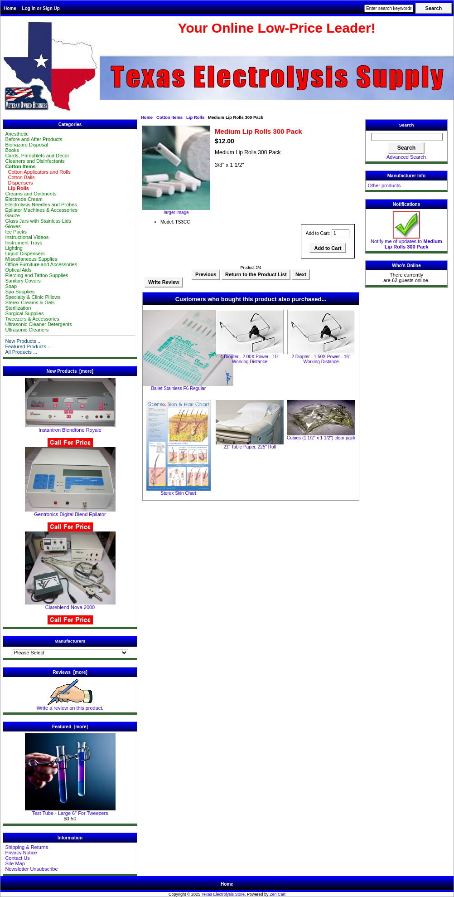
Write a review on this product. (70, 706)
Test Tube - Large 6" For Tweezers (70, 811)
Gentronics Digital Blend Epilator (70, 512)
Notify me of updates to (406, 241)
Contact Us (17, 858)
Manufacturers (69, 641)
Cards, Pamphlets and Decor (37, 155)
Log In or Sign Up (41, 8)
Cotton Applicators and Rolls (37, 172)
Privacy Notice (21, 852)
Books (12, 150)
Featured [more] (70, 726)
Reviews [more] (70, 672)
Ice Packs (16, 231)
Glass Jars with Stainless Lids (38, 221)
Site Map (14, 863)
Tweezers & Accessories (32, 319)
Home (10, 8)
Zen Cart (277, 894)
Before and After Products (33, 139)
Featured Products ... (28, 346)
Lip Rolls (195, 117)
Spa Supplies (19, 291)
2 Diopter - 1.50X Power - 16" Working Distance (320, 359)
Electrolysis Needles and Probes (41, 204)
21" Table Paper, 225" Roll (249, 446)
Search (406, 124)
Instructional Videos (26, 237)
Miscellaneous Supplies (31, 259)
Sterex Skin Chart (178, 493)
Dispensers (19, 182)
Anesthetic (16, 133)
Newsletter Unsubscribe (31, 869)
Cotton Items (169, 117)
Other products (384, 185)
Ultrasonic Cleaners (26, 329)
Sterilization (18, 308)
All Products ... (21, 352)
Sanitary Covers (22, 280)
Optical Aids (18, 270)
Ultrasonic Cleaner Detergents (38, 324)
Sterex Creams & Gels (29, 302)
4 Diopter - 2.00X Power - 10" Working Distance (249, 359)
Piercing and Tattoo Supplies (36, 275)
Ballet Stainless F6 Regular (178, 388)
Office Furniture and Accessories (41, 264)
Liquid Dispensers (24, 253)
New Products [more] (70, 371)
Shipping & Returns (26, 847)
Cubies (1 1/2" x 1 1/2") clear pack (321, 437)
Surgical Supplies (24, 313)
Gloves (12, 226)
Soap (11, 286)
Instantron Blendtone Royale (70, 428)
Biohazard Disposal (26, 144)
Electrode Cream (24, 199)
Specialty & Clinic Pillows (32, 297)
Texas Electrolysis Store (223, 894)
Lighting (14, 248)
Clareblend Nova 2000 (70, 605)
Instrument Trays (23, 242)
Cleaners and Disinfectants (34, 161)
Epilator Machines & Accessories (41, 210)
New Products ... (23, 341)
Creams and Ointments (30, 193)
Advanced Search (406, 157)
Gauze (12, 215)
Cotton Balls (19, 177)
